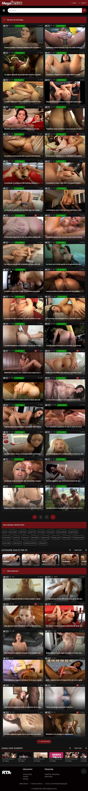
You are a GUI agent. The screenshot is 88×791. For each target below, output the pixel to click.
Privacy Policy (27, 774)
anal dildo (35, 537)
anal (4, 532)
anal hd (16, 537)
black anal (56, 537)
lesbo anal (66, 537)
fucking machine (30, 543)
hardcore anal (78, 537)
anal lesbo (6, 537)
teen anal (13, 532)
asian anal (45, 537)
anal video (6, 543)
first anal (51, 532)
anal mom (17, 543)
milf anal (22, 532)
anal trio (25, 537)
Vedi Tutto (78, 550)
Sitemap (25, 779)
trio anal (41, 532)
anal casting (61, 532)
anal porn (43, 543)
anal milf (32, 532)
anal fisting (73, 532)
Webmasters (49, 776)
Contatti (25, 776)
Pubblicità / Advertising (52, 774)
